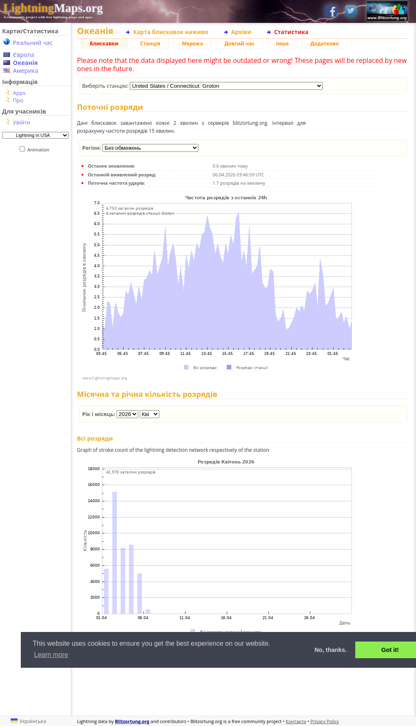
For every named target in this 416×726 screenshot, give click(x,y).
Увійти (21, 122)
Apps (19, 93)
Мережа (192, 43)
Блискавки (104, 43)
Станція (150, 43)
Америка (25, 70)
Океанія (25, 63)
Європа (24, 55)
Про (18, 100)
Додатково (324, 43)
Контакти (296, 721)
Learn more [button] (51, 654)
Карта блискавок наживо (170, 32)
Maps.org (53, 8)
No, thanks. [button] (330, 650)
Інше (282, 43)
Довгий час (240, 43)
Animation (40, 149)
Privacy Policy (324, 721)
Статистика (291, 32)
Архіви (241, 32)
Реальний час (33, 43)
